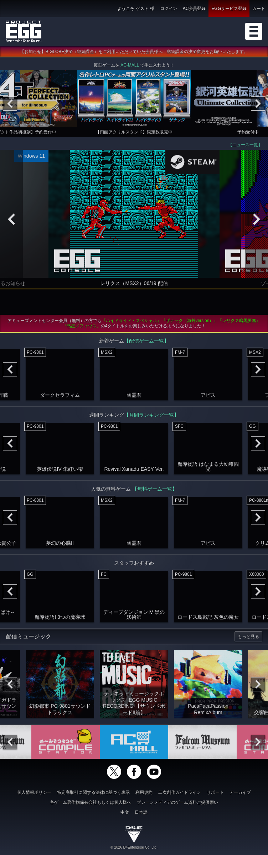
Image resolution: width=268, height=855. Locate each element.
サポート (215, 792)
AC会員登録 (194, 8)
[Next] (258, 106)
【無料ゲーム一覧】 (154, 491)
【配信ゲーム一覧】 (146, 343)
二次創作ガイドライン (179, 792)
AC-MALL (129, 67)
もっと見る (248, 638)
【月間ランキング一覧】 (151, 417)
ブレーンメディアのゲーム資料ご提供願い (177, 802)
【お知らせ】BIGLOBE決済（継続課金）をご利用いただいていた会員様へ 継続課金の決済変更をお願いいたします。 (134, 53)
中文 (124, 812)
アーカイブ (240, 792)
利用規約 (144, 792)
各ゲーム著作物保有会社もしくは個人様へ (90, 802)
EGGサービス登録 (229, 8)
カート (258, 8)
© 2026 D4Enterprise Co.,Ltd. (133, 847)
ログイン (168, 8)
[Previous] (10, 106)
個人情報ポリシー (34, 792)
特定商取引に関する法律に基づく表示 (93, 792)
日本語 (141, 812)
